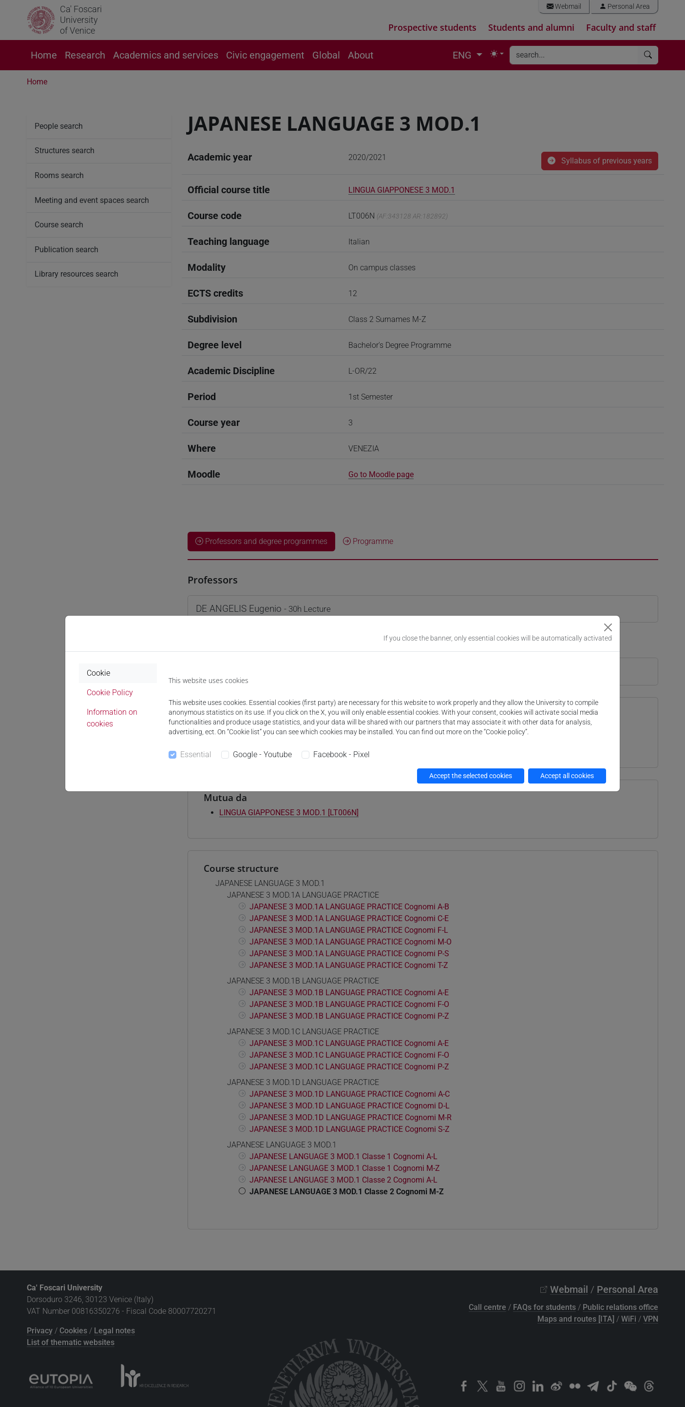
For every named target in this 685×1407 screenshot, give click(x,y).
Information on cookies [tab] (112, 717)
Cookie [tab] (98, 673)
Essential (195, 754)
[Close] (608, 627)
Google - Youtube (262, 754)
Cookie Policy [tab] (110, 692)
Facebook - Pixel (341, 754)
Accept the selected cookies (470, 776)
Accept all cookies (567, 776)
